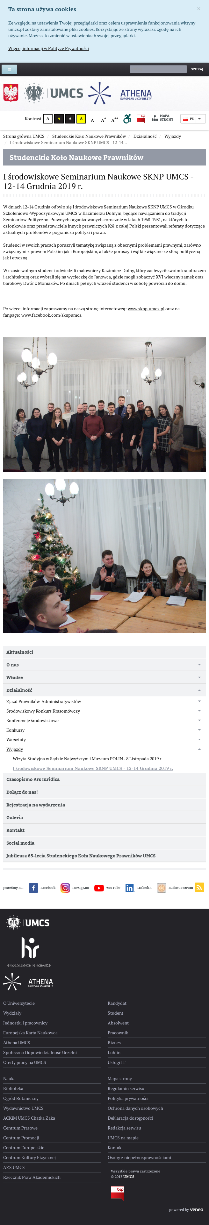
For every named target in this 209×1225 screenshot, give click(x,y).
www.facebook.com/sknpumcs (51, 315)
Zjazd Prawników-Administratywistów (43, 701)
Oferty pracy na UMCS (24, 1062)
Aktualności (19, 652)
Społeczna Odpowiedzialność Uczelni (40, 1052)
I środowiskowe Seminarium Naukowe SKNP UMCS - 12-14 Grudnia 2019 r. (93, 768)
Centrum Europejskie (23, 1148)
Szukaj (197, 69)
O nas (12, 664)
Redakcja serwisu (124, 1128)
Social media (20, 843)
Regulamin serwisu (126, 1088)
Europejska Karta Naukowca (30, 1033)
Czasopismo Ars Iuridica (33, 779)
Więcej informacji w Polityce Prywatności (48, 48)
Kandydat (117, 1003)
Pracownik (118, 1033)
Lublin (114, 1052)
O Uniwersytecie (19, 1003)
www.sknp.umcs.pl (146, 309)
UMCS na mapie (123, 1138)
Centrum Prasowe (20, 1128)
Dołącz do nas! (22, 792)
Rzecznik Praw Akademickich (32, 1177)
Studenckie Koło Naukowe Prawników (76, 157)
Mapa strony (162, 118)
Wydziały (12, 1013)
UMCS (128, 1176)
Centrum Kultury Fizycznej (29, 1157)
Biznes (114, 1042)
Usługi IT (117, 1062)
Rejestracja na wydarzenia (35, 804)
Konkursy (15, 730)
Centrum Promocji (21, 1138)
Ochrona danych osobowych (135, 1108)
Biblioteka (13, 1088)
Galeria (14, 817)
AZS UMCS (14, 1167)
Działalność (19, 690)
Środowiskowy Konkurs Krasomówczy (43, 711)
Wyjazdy (14, 749)
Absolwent (118, 1023)
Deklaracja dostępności (130, 1118)
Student (115, 1013)
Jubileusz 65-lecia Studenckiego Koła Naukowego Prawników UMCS (80, 855)
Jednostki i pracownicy (25, 1023)
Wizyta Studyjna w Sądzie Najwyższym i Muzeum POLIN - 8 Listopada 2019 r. (87, 759)
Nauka (9, 1078)
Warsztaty (16, 740)
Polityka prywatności (128, 1098)
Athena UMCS (16, 1042)
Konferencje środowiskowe (32, 720)
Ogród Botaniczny (21, 1098)
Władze (14, 677)
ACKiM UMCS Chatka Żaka (29, 1118)
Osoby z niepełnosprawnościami (139, 1157)
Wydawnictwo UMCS (23, 1108)
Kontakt (15, 830)
